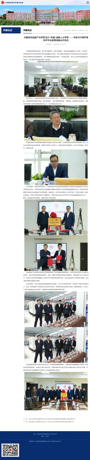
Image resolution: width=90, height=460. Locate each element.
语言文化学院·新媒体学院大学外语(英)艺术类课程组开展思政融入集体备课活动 (52, 419)
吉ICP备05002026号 (55, 441)
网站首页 (74, 30)
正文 (87, 30)
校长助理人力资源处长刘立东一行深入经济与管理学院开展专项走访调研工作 (51, 422)
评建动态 (81, 30)
